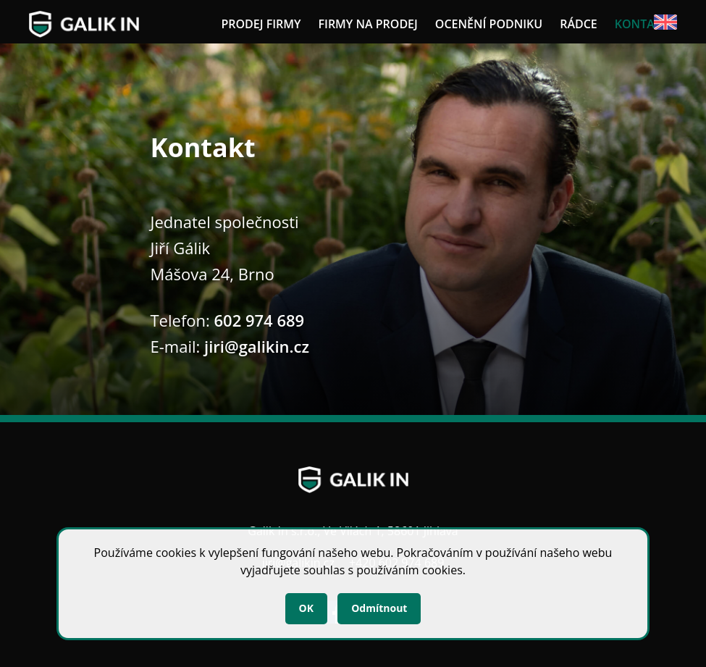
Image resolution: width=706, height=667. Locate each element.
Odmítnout (379, 608)
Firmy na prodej (367, 24)
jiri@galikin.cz (256, 346)
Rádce (578, 24)
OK (306, 608)
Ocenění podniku (488, 24)
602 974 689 (259, 320)
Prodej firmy (261, 24)
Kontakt (641, 24)
